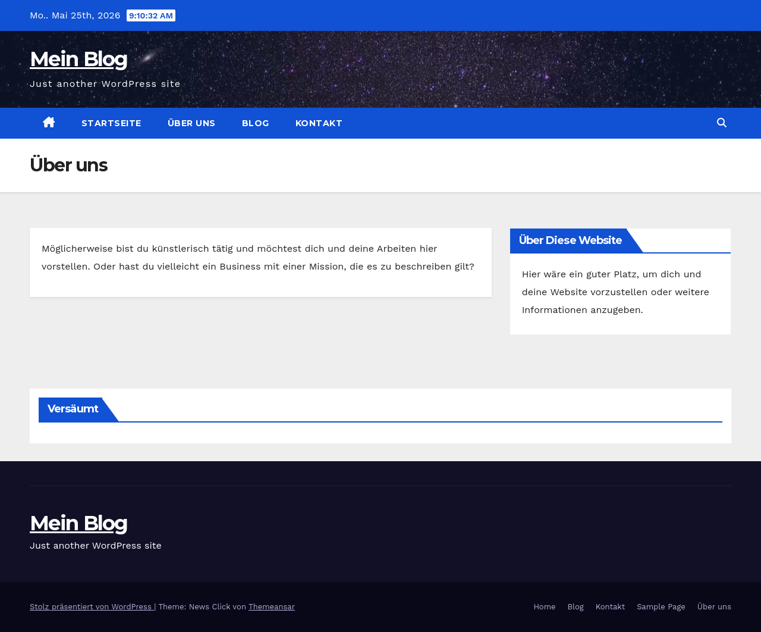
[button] (722, 123)
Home (544, 606)
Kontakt (319, 123)
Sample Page (661, 606)
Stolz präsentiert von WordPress (92, 606)
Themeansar (272, 606)
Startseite (111, 123)
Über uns (192, 123)
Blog (255, 123)
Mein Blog (79, 58)
